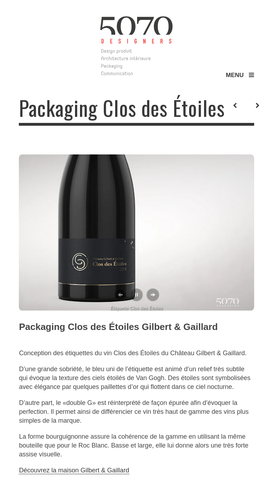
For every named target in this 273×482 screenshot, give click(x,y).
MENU (240, 75)
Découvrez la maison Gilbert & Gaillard (74, 470)
